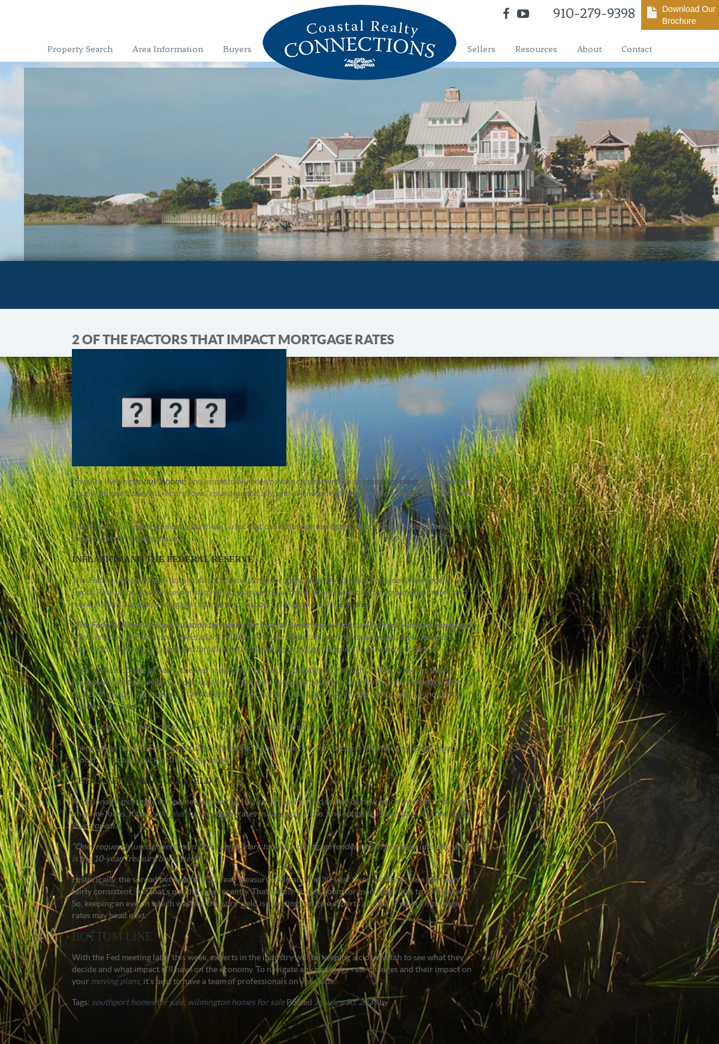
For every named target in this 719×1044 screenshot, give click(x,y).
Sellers (481, 49)
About (589, 49)
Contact (636, 49)
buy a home (164, 481)
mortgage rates (390, 481)
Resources (536, 49)
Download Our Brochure (689, 15)
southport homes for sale (138, 1002)
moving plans (115, 981)
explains (354, 604)
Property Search (80, 49)
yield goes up (174, 813)
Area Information (167, 49)
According (439, 813)
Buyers (237, 49)
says (127, 706)
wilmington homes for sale (236, 1002)
